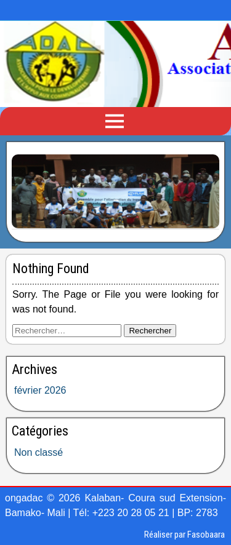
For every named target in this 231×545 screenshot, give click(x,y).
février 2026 (40, 390)
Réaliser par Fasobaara (184, 534)
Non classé (38, 452)
